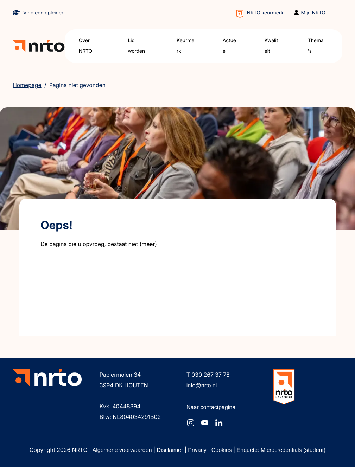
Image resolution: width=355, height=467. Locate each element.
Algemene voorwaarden (123, 450)
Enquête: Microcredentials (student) (281, 450)
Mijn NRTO (313, 13)
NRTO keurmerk (265, 13)
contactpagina (218, 407)
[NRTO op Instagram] (190, 423)
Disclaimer (171, 450)
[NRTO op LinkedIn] (219, 423)
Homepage (27, 85)
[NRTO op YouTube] (205, 423)
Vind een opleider (43, 13)
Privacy (198, 450)
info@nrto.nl (201, 386)
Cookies (222, 450)
